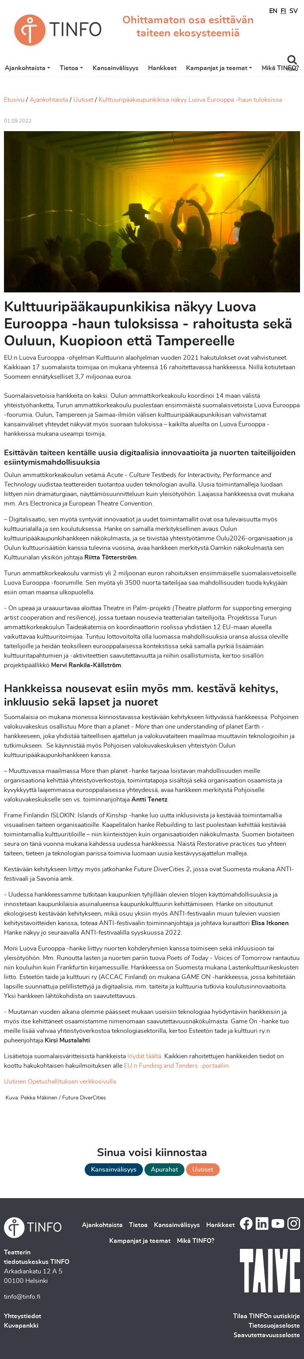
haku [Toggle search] (292, 69)
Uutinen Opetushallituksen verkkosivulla (60, 1081)
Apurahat (164, 1169)
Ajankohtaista (25, 68)
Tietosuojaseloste (274, 1326)
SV (293, 11)
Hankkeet (162, 68)
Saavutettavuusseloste (267, 1335)
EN (273, 11)
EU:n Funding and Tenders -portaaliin (176, 1066)
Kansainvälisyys (116, 68)
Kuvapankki (21, 1326)
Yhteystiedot (22, 1316)
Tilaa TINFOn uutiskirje (266, 1316)
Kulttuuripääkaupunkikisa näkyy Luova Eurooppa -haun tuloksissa (190, 100)
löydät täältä (144, 1056)
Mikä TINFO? (280, 68)
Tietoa (69, 68)
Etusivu (14, 100)
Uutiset (83, 100)
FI (283, 11)
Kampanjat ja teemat (216, 68)
